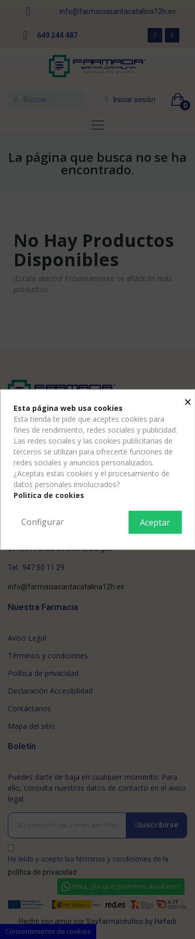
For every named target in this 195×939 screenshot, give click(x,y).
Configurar (42, 522)
